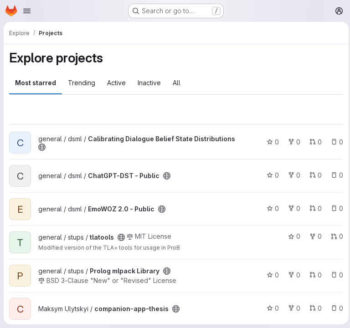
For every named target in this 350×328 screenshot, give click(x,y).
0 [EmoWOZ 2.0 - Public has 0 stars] (270, 208)
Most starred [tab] (35, 83)
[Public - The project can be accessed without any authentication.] (42, 147)
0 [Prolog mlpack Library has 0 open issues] (335, 275)
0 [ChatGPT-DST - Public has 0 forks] (292, 175)
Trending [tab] (81, 83)
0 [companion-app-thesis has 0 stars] (270, 308)
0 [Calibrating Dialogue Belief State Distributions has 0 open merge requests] (313, 142)
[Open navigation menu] (27, 11)
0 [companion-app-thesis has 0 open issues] (335, 308)
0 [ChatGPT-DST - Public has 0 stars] (270, 175)
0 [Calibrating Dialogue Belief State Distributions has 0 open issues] (335, 142)
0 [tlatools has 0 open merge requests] (335, 236)
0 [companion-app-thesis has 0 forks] (292, 308)
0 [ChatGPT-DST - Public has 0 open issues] (335, 175)
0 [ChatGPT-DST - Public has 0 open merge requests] (313, 175)
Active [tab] (116, 83)
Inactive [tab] (149, 83)
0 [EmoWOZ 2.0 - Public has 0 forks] (292, 208)
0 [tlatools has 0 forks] (313, 236)
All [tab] (176, 83)
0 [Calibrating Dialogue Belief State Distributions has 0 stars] (270, 142)
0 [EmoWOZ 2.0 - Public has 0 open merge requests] (313, 208)
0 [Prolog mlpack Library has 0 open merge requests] (313, 275)
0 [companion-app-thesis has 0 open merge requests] (313, 308)
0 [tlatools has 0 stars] (292, 236)
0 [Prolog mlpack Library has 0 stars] (270, 275)
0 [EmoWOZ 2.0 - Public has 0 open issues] (335, 208)
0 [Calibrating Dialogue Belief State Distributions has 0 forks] (292, 142)
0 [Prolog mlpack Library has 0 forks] (292, 275)
